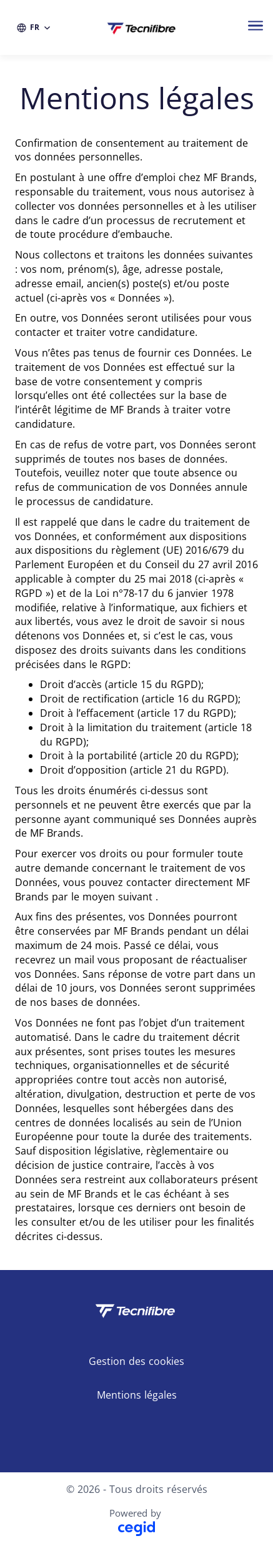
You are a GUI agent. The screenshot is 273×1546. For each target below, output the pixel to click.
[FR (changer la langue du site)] (34, 27)
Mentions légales (137, 1395)
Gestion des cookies (136, 1361)
